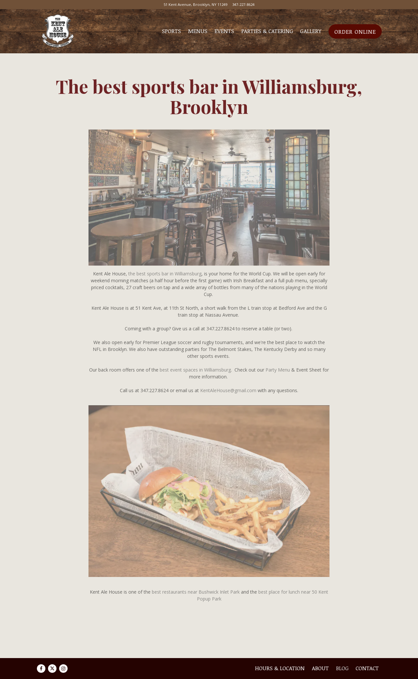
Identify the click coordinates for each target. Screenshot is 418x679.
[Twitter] (52, 668)
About (320, 668)
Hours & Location (280, 668)
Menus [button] (197, 31)
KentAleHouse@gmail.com (228, 390)
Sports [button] (171, 31)
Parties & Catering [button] (267, 31)
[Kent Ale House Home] (57, 31)
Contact (367, 668)
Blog (342, 668)
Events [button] (224, 31)
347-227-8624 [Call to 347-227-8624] (243, 4)
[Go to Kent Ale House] (195, 5)
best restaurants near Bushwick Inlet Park (196, 592)
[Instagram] (63, 668)
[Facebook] (41, 668)
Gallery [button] (310, 31)
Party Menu (277, 370)
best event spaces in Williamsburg (195, 370)
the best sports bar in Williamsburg (164, 273)
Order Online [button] (355, 31)
